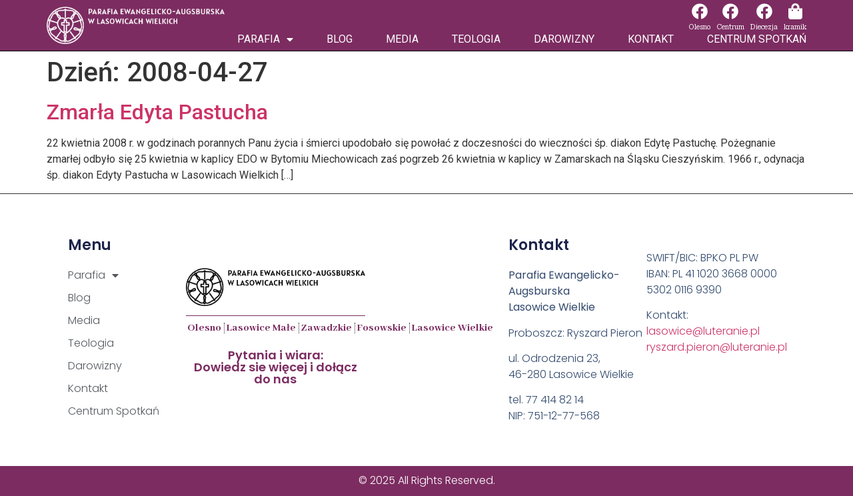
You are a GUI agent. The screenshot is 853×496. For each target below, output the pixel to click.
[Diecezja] (764, 11)
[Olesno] (700, 11)
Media (402, 39)
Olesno (699, 27)
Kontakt (651, 39)
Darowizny (564, 39)
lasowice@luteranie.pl (703, 331)
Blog (340, 39)
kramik (795, 27)
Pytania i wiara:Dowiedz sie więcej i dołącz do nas (275, 367)
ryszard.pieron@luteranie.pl (716, 347)
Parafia (265, 39)
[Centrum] (730, 11)
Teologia (476, 39)
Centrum (730, 27)
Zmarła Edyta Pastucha (157, 112)
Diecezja (764, 27)
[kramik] (795, 11)
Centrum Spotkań (756, 39)
